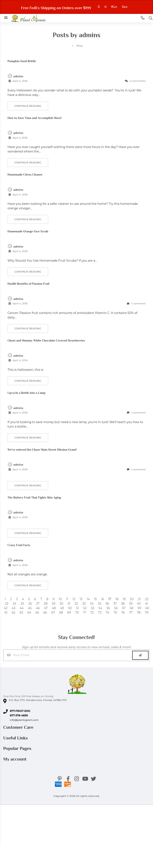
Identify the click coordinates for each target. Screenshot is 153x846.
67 (53, 612)
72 (92, 612)
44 (22, 608)
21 (139, 599)
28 (46, 604)
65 (37, 612)
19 (124, 599)
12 (73, 599)
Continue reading (27, 105)
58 (131, 608)
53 (92, 608)
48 (54, 608)
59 (139, 608)
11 (67, 599)
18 (117, 599)
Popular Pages (17, 748)
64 (29, 612)
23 (6, 604)
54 (100, 608)
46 (38, 608)
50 (70, 608)
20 (132, 599)
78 (139, 612)
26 (30, 604)
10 (60, 599)
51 (77, 608)
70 (77, 612)
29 (53, 604)
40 (139, 604)
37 (115, 604)
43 (13, 608)
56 (116, 608)
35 (99, 604)
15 (95, 599)
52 (85, 608)
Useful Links (16, 737)
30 (61, 604)
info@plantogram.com (24, 719)
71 (84, 612)
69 (69, 612)
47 (46, 608)
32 (76, 604)
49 (62, 608)
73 (99, 612)
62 (13, 612)
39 (130, 604)
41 (146, 604)
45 (30, 608)
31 (69, 604)
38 (123, 604)
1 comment (136, 303)
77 (131, 612)
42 (6, 608)
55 (108, 608)
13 (81, 599)
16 (102, 599)
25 (22, 604)
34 (92, 604)
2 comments (135, 80)
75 (115, 612)
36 (107, 604)
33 (84, 604)
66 (45, 612)
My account (15, 759)
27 (37, 604)
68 (61, 612)
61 (6, 612)
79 (146, 612)
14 (88, 599)
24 (14, 604)
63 (21, 612)
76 (123, 612)
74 (107, 612)
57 (123, 608)
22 (146, 599)
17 (109, 599)
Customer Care (18, 727)
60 (147, 608)
